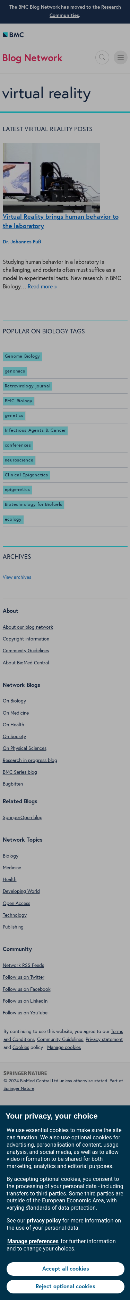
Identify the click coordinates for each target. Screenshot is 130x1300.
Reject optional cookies (65, 1286)
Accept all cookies (65, 1269)
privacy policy (44, 1220)
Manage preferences (33, 1241)
